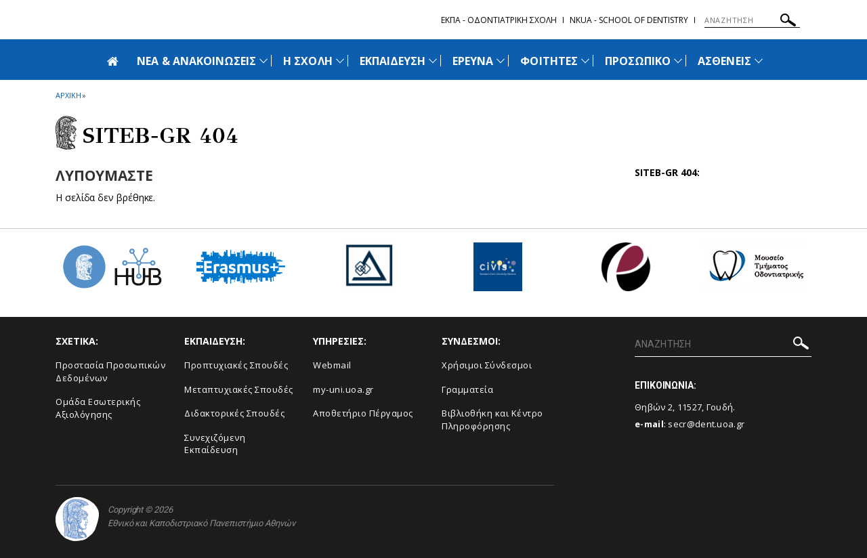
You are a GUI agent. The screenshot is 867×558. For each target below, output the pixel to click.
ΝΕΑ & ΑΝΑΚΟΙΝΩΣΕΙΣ (196, 60)
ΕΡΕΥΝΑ (472, 60)
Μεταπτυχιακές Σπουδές (238, 389)
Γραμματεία (467, 389)
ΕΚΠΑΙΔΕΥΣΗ (393, 60)
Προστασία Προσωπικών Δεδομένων (110, 371)
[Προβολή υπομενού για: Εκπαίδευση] (432, 60)
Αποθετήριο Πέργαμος (363, 413)
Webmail (332, 365)
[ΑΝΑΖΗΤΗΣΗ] (752, 20)
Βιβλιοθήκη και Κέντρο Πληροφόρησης (492, 419)
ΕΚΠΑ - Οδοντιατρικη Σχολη (499, 20)
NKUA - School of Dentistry (629, 20)
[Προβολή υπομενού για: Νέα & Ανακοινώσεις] (263, 60)
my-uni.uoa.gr (343, 389)
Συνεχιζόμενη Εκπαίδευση (214, 443)
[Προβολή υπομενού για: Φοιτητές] (585, 60)
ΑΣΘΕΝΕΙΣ (724, 60)
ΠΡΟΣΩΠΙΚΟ (638, 60)
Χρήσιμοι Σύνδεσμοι (487, 365)
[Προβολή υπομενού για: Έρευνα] (500, 60)
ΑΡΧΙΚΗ (68, 95)
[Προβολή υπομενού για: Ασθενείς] (758, 60)
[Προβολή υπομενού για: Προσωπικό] (678, 60)
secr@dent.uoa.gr (706, 424)
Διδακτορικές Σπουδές (234, 413)
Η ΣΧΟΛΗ (307, 60)
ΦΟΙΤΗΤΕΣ (548, 60)
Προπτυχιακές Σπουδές (236, 365)
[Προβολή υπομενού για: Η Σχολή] (340, 60)
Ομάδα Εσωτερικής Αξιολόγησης (98, 408)
